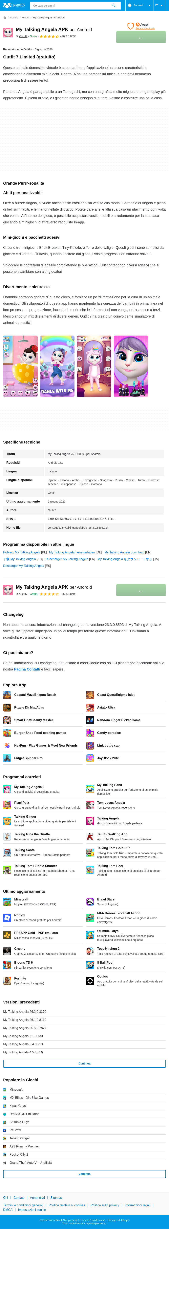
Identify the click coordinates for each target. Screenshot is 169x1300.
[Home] (4, 17)
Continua (84, 1063)
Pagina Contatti (27, 669)
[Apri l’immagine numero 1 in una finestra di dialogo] (57, 366)
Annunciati (37, 1197)
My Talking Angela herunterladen (72, 552)
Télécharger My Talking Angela (66, 559)
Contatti (18, 1197)
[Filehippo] (14, 5)
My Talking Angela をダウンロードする (124, 559)
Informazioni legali (137, 1205)
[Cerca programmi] (113, 6)
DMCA (7, 1209)
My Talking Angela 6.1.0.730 (23, 1036)
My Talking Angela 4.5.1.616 (23, 1052)
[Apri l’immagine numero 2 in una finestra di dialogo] (94, 366)
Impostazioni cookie (32, 1209)
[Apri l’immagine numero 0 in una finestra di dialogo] (20, 366)
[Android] (14, 17)
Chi (5, 1197)
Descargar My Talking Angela (23, 565)
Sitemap (56, 1197)
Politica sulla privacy (105, 1205)
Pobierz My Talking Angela (21, 552)
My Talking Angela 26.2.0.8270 (24, 1011)
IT (159, 5)
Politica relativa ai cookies (67, 1205)
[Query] (75, 6)
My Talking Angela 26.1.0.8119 (24, 1019)
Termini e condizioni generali (23, 1205)
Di (21, 36)
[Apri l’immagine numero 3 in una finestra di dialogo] (131, 366)
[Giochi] (25, 17)
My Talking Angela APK (54, 29)
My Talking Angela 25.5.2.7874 (24, 1028)
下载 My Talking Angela (19, 559)
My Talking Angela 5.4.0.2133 (24, 1044)
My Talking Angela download (124, 552)
